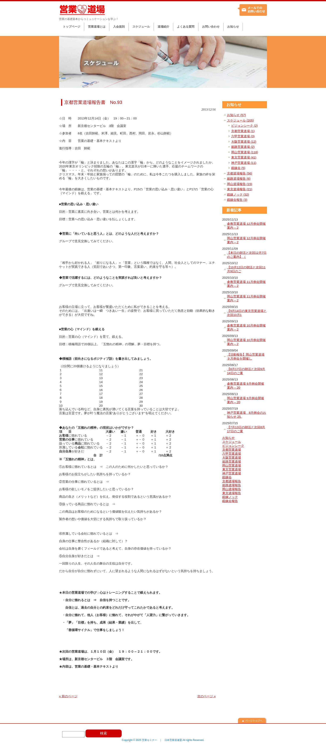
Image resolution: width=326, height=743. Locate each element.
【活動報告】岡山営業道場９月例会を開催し (245, 356)
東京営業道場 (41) (243, 157)
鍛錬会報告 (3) (237, 199)
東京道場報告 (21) (239, 189)
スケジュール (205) (240, 120)
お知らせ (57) (236, 115)
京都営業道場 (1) (243, 131)
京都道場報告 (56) (239, 173)
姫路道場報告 (231, 485)
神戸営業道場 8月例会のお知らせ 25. (246, 415)
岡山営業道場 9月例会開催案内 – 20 (245, 400)
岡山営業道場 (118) (244, 152)
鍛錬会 (227, 477)
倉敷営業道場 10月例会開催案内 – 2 (246, 327)
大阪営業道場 (231, 457)
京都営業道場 (231, 449)
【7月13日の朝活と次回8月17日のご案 (246, 429)
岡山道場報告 (231, 489)
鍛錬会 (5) (238, 168)
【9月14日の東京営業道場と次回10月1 (247, 313)
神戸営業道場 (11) (243, 163)
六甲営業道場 (231, 453)
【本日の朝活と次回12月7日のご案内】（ (247, 255)
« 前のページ (68, 696)
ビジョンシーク (233, 445)
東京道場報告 (231, 493)
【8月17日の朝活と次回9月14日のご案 (246, 371)
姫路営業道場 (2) (243, 147)
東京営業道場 (231, 469)
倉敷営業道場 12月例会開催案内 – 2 (246, 226)
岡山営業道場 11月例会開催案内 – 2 (246, 298)
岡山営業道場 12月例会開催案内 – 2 (246, 240)
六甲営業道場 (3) (243, 136)
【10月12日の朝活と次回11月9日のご (246, 269)
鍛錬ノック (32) (238, 194)
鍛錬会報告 (230, 501)
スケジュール (231, 441)
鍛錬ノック (230, 497)
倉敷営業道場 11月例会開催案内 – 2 (246, 284)
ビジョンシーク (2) (244, 125)
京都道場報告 (231, 481)
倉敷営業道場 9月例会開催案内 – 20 (245, 385)
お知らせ (233, 105)
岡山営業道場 (231, 465)
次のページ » (206, 696)
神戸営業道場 (231, 473)
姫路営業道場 (231, 461)
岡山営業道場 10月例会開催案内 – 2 (246, 342)
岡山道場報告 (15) (239, 184)
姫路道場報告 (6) (239, 178)
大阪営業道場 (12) (243, 141)
